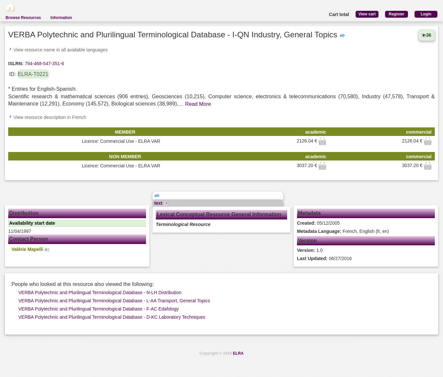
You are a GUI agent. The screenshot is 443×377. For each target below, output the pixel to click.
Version (307, 240)
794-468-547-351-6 (44, 63)
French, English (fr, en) (343, 231)
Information (61, 17)
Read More (198, 104)
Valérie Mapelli (30, 249)
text (161, 203)
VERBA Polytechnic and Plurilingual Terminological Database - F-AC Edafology (98, 308)
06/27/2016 (324, 258)
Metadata (309, 213)
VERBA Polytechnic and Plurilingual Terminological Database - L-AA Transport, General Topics (114, 300)
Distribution (24, 213)
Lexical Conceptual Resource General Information (219, 214)
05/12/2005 (318, 223)
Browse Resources (23, 17)
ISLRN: (16, 63)
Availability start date (32, 223)
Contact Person (28, 239)
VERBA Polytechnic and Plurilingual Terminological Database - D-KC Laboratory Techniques (111, 317)
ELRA (238, 353)
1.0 (310, 250)
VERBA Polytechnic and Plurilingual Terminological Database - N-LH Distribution (99, 292)
